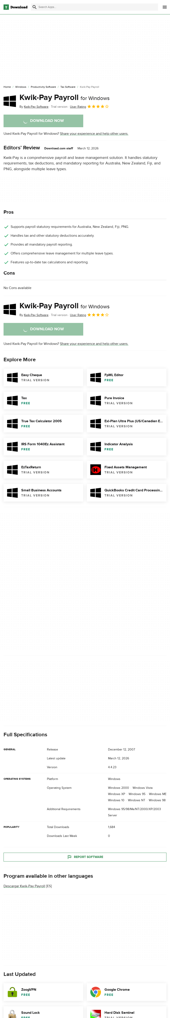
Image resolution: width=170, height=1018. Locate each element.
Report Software (85, 857)
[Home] (7, 87)
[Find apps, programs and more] (94, 7)
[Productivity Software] (43, 87)
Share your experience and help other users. (94, 133)
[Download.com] (15, 7)
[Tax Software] (67, 87)
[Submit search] (34, 7)
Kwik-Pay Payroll (64, 97)
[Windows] (20, 87)
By (33, 107)
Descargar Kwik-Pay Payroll (24, 886)
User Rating (89, 106)
